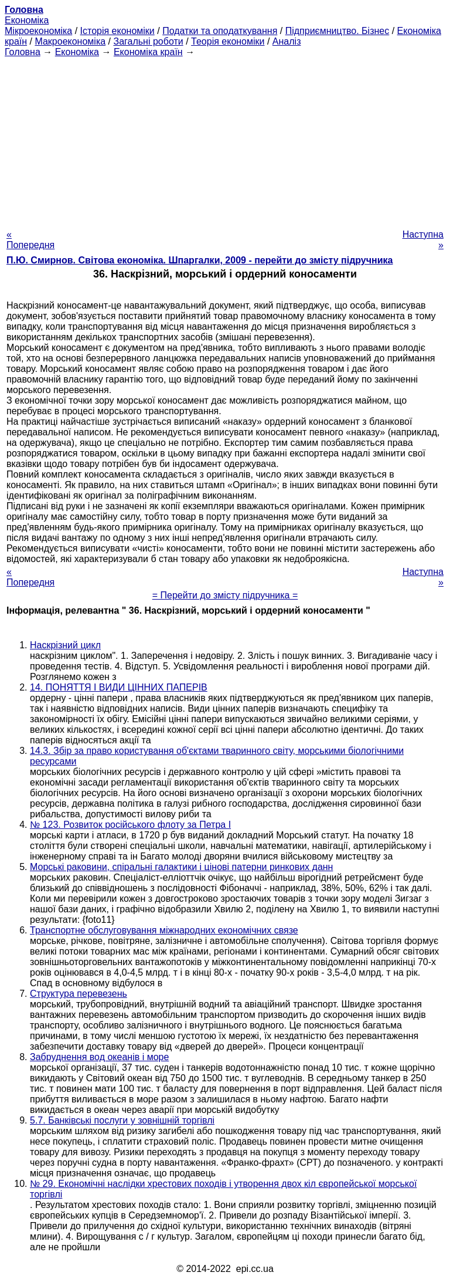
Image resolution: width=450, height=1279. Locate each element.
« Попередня (30, 239)
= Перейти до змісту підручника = (225, 595)
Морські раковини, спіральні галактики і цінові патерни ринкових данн (181, 867)
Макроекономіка (70, 41)
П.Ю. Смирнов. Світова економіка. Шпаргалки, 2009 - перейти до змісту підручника (199, 260)
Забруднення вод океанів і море (99, 1057)
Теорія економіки (227, 41)
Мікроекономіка (38, 31)
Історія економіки (117, 31)
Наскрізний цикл (65, 645)
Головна (22, 52)
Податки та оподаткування (219, 31)
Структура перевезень (78, 994)
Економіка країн (148, 52)
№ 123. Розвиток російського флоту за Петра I (130, 825)
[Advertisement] (225, 139)
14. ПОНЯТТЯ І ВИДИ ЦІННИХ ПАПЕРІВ (118, 687)
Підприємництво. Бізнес (337, 31)
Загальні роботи (148, 41)
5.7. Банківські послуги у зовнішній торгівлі (122, 1120)
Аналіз (286, 41)
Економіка (27, 20)
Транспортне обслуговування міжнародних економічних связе (164, 930)
